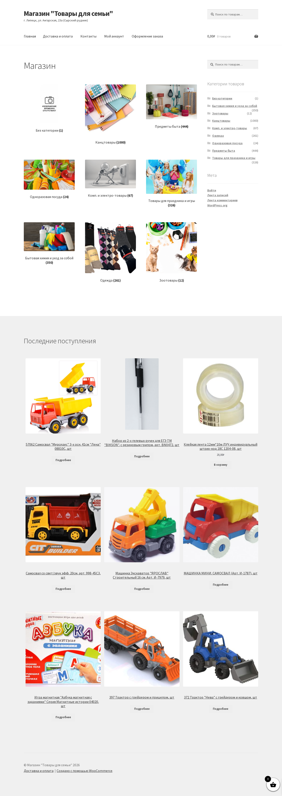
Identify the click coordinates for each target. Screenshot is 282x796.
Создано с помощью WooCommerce (84, 770)
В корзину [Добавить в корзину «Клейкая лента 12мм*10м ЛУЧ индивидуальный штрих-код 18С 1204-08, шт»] (220, 465)
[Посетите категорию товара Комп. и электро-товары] (110, 179)
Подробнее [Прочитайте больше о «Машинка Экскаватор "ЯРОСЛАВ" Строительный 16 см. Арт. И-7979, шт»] (142, 589)
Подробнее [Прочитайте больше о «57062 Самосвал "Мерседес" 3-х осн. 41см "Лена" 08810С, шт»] (63, 460)
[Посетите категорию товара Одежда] (110, 252)
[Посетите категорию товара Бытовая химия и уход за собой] (49, 243)
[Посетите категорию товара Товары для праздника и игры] (171, 183)
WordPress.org (217, 205)
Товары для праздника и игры (233, 158)
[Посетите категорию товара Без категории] (49, 108)
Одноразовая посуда (227, 143)
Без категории (222, 98)
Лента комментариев (222, 200)
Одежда (218, 136)
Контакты (88, 36)
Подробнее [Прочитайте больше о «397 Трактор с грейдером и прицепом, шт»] (142, 709)
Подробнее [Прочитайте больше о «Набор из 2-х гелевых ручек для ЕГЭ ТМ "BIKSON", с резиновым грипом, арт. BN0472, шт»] (142, 456)
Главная (30, 36)
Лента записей (217, 195)
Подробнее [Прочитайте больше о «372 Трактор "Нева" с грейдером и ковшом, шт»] (220, 709)
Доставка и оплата (58, 36)
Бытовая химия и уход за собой (234, 106)
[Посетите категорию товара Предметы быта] (171, 106)
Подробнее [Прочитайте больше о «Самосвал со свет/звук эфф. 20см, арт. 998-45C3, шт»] (63, 589)
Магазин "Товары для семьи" (68, 13)
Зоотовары (220, 113)
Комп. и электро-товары (229, 128)
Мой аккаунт (114, 36)
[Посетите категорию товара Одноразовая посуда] (49, 179)
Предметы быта (223, 151)
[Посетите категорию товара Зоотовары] (171, 252)
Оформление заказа (147, 36)
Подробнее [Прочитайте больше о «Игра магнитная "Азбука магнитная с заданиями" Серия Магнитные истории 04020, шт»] (63, 717)
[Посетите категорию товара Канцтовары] (110, 114)
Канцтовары (221, 121)
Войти (211, 190)
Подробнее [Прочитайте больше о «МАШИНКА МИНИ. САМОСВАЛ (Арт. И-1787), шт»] (220, 585)
